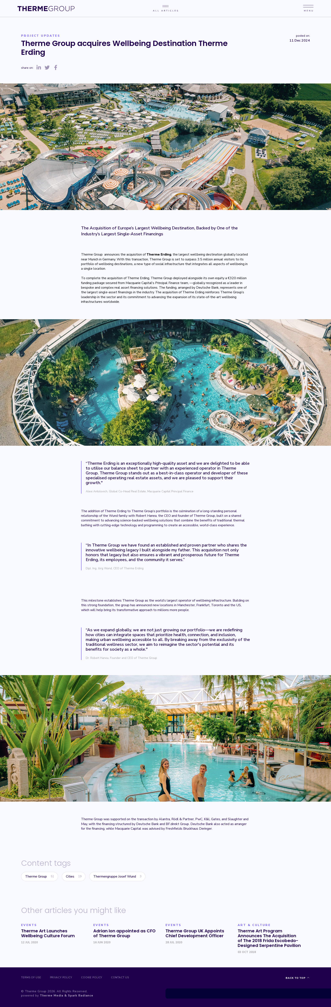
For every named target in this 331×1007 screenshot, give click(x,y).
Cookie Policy (96, 978)
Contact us (128, 978)
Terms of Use (31, 978)
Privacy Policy (64, 978)
